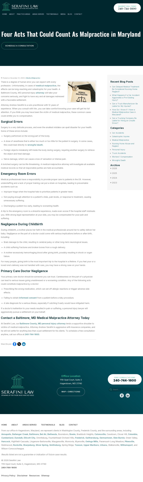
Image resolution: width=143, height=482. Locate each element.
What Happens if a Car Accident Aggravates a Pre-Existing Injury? (125, 97)
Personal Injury (118, 149)
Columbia (132, 434)
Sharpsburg (29, 445)
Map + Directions (71, 392)
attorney (40, 93)
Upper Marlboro (91, 445)
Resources (34, 475)
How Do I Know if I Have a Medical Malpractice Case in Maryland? (124, 112)
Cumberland (7, 438)
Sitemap (45, 475)
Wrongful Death (119, 160)
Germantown (106, 438)
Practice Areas (23, 14)
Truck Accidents (119, 153)
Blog (70, 14)
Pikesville (129, 441)
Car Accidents (118, 133)
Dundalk (19, 438)
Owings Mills (91, 441)
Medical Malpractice (33, 78)
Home (4, 14)
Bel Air (43, 434)
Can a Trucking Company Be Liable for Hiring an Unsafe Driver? (124, 120)
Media (63, 14)
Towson (78, 445)
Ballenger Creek (20, 434)
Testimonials (52, 14)
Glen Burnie (119, 438)
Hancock (5, 441)
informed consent (28, 298)
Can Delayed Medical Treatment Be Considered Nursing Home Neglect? (125, 89)
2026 (113, 168)
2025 (113, 173)
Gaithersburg (91, 438)
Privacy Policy (8, 475)
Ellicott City (29, 438)
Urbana (103, 445)
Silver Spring (42, 445)
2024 (113, 178)
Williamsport (126, 445)
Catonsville (100, 434)
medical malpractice (46, 85)
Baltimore (34, 434)
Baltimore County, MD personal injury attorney (43, 323)
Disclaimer (22, 475)
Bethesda (52, 434)
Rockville (17, 445)
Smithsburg (55, 445)
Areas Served (38, 14)
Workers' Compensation (122, 157)
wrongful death (35, 145)
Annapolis (6, 434)
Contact (78, 14)
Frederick (79, 438)
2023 (113, 182)
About (12, 14)
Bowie (72, 434)
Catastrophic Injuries (120, 136)
